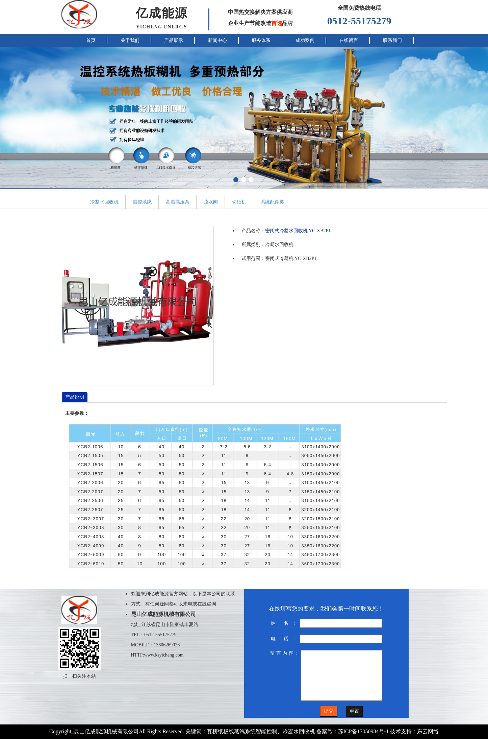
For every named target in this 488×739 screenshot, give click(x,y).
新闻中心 (217, 40)
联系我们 (392, 40)
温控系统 (142, 202)
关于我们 (130, 40)
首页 (91, 40)
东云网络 (428, 731)
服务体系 (261, 40)
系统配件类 (272, 202)
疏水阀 (211, 202)
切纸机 (239, 202)
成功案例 (305, 40)
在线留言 (348, 40)
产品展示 (173, 40)
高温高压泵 (177, 202)
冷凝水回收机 (104, 202)
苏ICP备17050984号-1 (363, 731)
